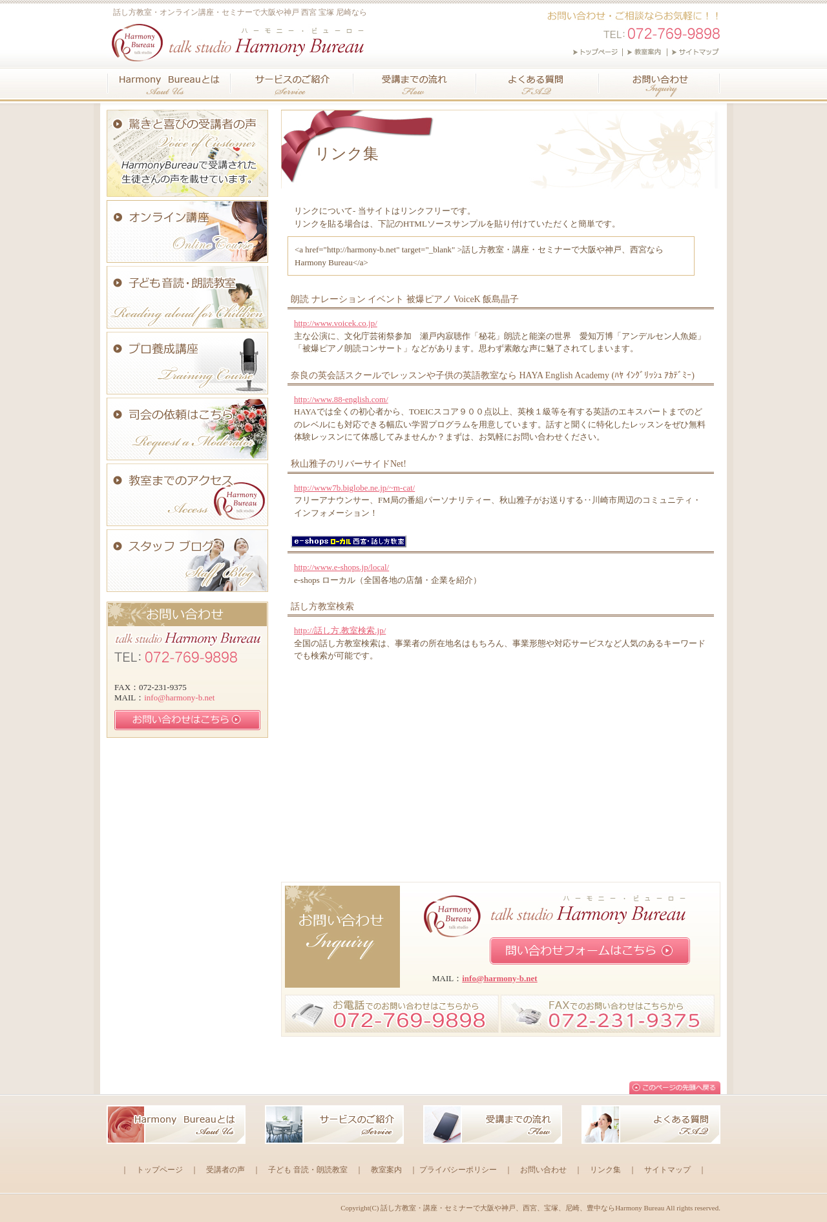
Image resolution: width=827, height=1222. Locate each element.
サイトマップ (667, 1169)
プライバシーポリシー (458, 1169)
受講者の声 (225, 1169)
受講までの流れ (415, 83)
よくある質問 (538, 83)
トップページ (159, 1169)
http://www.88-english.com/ (341, 399)
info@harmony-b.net (499, 978)
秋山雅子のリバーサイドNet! (348, 464)
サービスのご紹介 (292, 83)
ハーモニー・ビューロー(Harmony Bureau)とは (169, 83)
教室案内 (386, 1169)
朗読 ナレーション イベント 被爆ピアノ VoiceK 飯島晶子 (405, 299)
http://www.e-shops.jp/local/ (341, 567)
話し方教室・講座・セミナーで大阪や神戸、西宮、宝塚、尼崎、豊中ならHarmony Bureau (522, 1208)
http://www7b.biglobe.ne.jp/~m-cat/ (354, 488)
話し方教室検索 (322, 606)
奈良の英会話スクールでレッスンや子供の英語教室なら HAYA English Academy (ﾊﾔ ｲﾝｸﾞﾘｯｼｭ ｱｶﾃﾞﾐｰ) (493, 375)
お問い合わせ (660, 83)
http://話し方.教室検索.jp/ (340, 630)
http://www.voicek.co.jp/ (335, 323)
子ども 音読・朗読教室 (308, 1169)
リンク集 (605, 1169)
